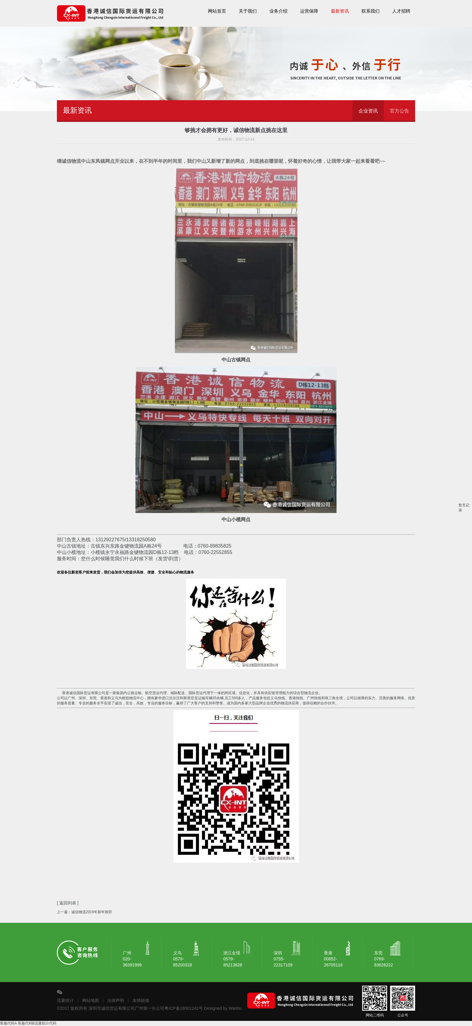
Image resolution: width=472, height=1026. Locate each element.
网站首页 (217, 11)
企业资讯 (368, 110)
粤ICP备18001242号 (183, 1008)
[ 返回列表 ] (68, 903)
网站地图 (90, 1000)
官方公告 (399, 110)
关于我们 (248, 11)
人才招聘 (401, 11)
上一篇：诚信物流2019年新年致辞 (84, 912)
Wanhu (235, 1008)
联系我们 (371, 11)
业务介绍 (278, 11)
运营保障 (309, 11)
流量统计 (65, 1000)
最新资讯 (340, 11)
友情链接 (140, 1000)
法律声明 (115, 1000)
